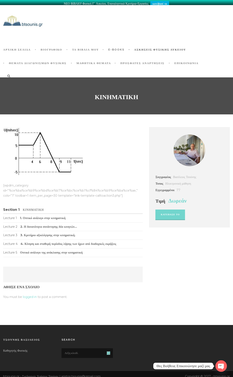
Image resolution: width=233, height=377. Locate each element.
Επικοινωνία (186, 60)
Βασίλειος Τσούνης (184, 175)
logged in (30, 294)
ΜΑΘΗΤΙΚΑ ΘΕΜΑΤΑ (94, 60)
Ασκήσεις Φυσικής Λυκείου (160, 47)
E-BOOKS (116, 47)
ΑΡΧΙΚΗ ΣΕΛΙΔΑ (17, 47)
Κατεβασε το (170, 212)
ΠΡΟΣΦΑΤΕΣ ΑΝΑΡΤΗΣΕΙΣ (142, 60)
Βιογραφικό (51, 47)
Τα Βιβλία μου (85, 47)
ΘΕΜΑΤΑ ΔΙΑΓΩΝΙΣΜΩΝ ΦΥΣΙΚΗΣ (38, 60)
